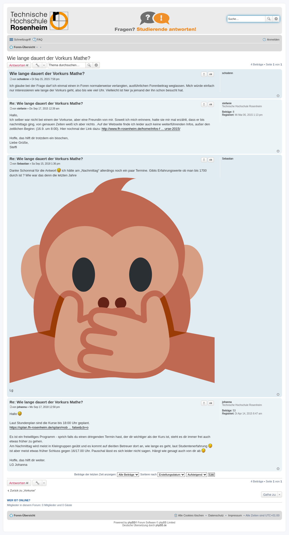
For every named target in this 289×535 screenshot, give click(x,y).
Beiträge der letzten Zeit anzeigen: (106, 474)
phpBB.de (161, 525)
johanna (227, 402)
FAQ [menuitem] (39, 39)
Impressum (235, 515)
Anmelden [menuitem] (273, 39)
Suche (269, 19)
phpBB (131, 522)
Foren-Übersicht (24, 47)
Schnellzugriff (22, 39)
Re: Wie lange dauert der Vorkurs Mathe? (46, 103)
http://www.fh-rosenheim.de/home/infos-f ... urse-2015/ (141, 129)
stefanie (227, 103)
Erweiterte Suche (276, 19)
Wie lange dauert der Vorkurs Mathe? (48, 58)
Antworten (17, 65)
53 (234, 410)
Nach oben (278, 95)
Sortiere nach (162, 474)
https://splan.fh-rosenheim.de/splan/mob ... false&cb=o (49, 427)
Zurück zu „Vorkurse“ (23, 490)
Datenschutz (216, 515)
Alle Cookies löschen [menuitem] (191, 515)
